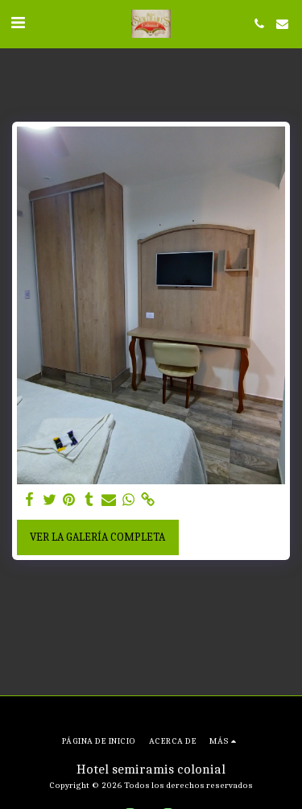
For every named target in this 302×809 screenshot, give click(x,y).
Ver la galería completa (97, 537)
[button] (17, 23)
